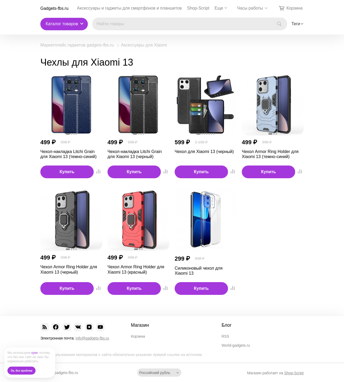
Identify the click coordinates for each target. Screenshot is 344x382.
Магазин (140, 325)
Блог (227, 325)
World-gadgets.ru (236, 345)
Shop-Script (198, 8)
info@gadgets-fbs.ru (92, 338)
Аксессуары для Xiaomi (144, 45)
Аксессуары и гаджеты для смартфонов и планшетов (129, 8)
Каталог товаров (62, 24)
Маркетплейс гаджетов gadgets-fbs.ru (77, 45)
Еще (218, 8)
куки (34, 353)
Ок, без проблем (21, 370)
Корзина (138, 336)
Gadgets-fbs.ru (54, 8)
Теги (295, 24)
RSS (225, 336)
